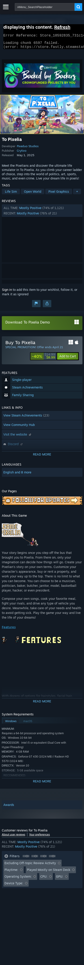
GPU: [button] (59, 879)
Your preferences (39, 837)
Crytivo (21, 153)
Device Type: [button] (13, 886)
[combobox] (45, 7)
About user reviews (13, 837)
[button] (42, 213)
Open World (32, 194)
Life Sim (11, 194)
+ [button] (77, 194)
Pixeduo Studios (28, 149)
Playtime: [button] (11, 872)
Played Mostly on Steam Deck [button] (48, 872)
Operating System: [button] (18, 879)
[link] (43, 359)
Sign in (7, 292)
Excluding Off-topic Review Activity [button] (30, 866)
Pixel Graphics (58, 194)
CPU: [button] (43, 879)
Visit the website (17, 437)
